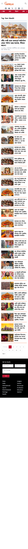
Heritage (4, 392)
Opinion (19, 392)
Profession (20, 388)
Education (20, 390)
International (6, 386)
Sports (4, 388)
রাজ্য (3, 11)
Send (6, 376)
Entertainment (6, 390)
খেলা (23, 11)
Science (19, 383)
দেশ (10, 11)
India (3, 383)
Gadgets (19, 381)
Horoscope (20, 386)
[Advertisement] (14, 412)
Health (4, 394)
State (3, 381)
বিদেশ (16, 11)
